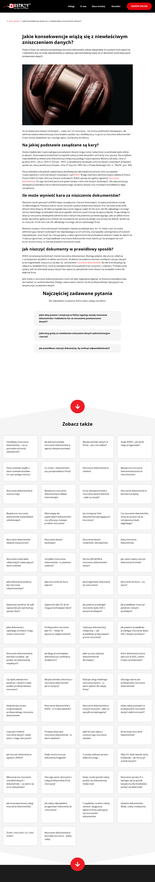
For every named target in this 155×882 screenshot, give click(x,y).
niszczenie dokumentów (88, 262)
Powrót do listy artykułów (18, 384)
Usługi (71, 6)
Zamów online (139, 6)
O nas (83, 6)
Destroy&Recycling (4, 21)
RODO (77, 174)
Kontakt (116, 6)
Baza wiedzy (98, 6)
